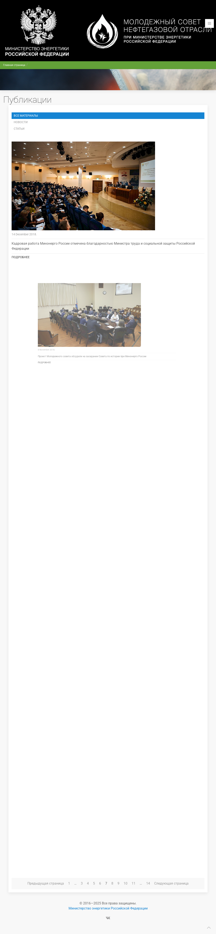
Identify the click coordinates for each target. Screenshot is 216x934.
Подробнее (21, 257)
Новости (21, 122)
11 (133, 883)
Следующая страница (171, 883)
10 (125, 883)
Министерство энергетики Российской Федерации (108, 908)
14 (148, 883)
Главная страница (14, 65)
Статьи (19, 128)
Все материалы (26, 115)
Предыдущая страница (45, 883)
